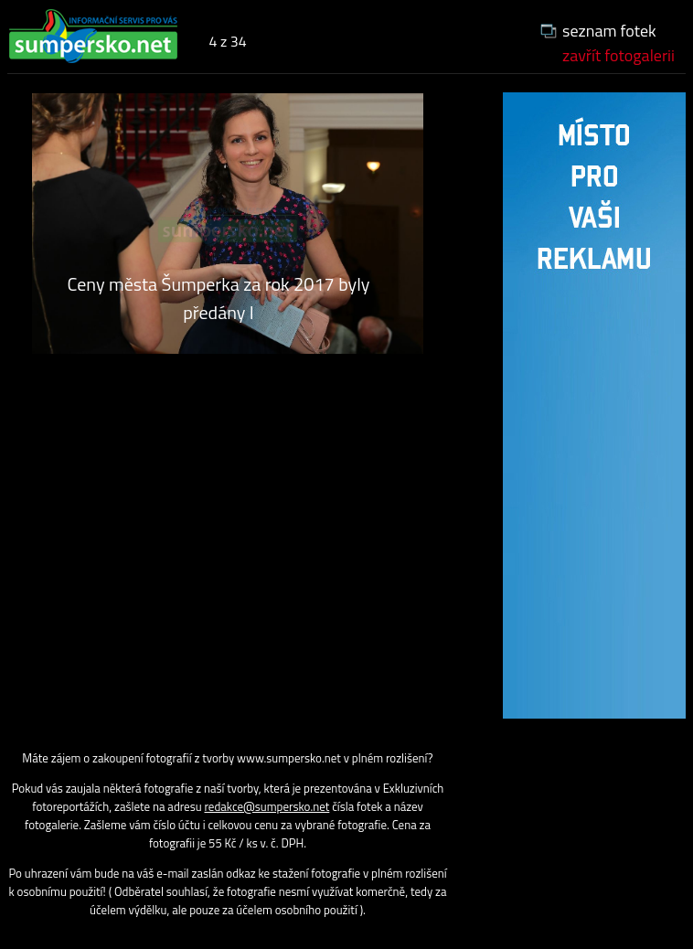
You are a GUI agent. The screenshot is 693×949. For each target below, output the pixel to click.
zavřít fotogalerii (618, 55)
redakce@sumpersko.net (267, 806)
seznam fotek (609, 30)
